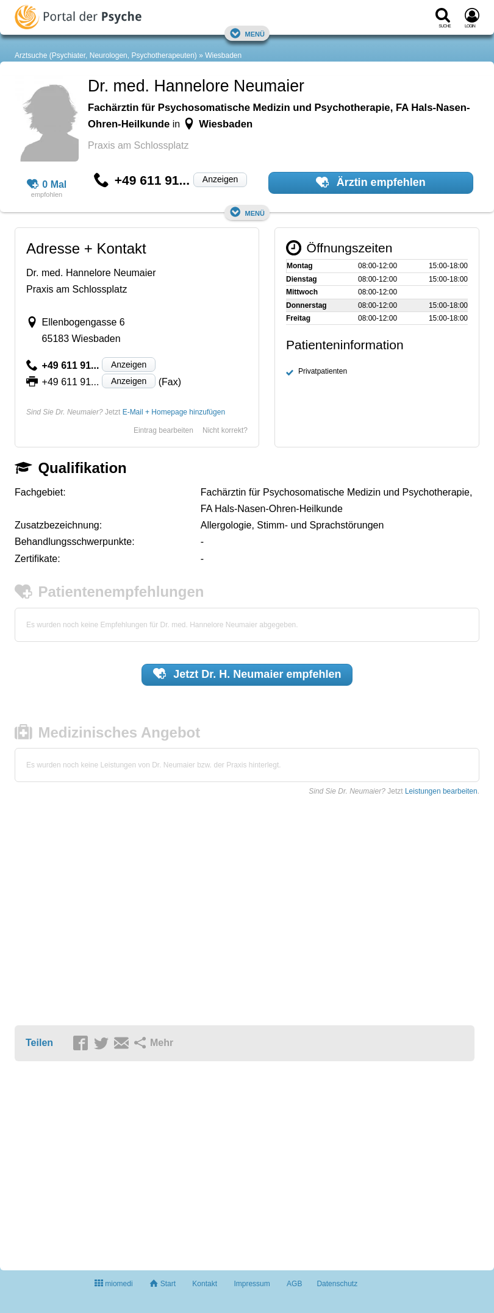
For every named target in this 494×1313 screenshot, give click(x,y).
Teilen (39, 1042)
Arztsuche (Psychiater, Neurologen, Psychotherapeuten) (106, 55)
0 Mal (47, 184)
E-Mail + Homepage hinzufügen (174, 412)
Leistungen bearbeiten (441, 791)
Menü (247, 33)
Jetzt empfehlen (247, 673)
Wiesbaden (223, 55)
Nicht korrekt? (225, 430)
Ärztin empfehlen (371, 182)
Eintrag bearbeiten (163, 430)
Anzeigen (220, 179)
